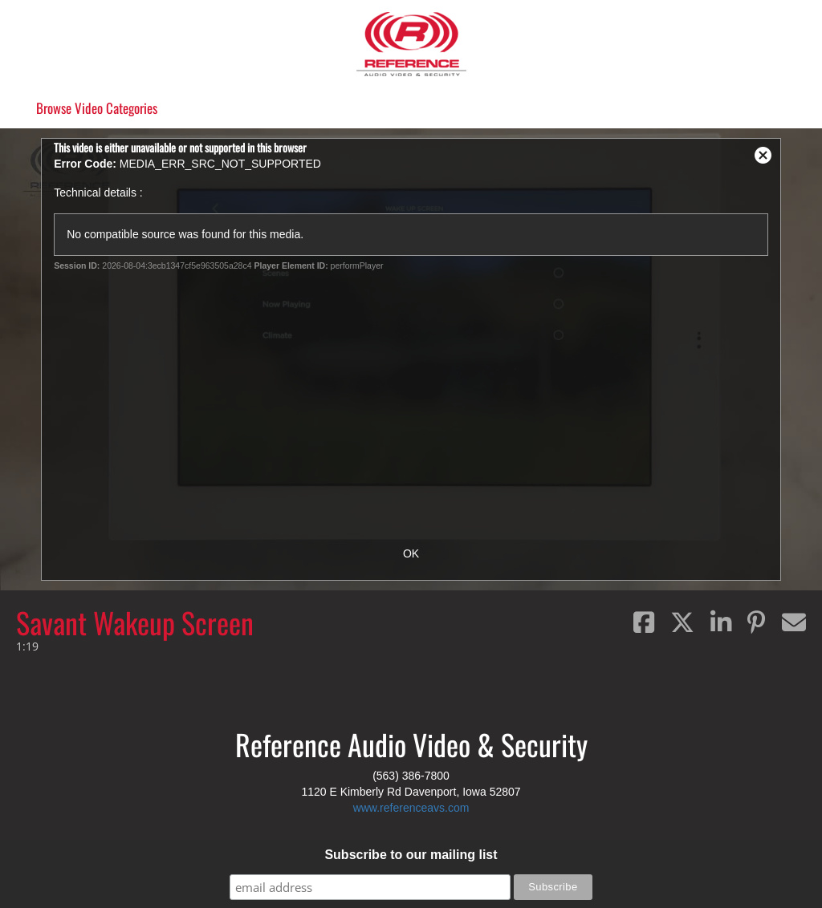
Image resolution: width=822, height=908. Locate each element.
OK (411, 553)
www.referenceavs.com (411, 807)
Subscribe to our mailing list (410, 854)
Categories (96, 108)
